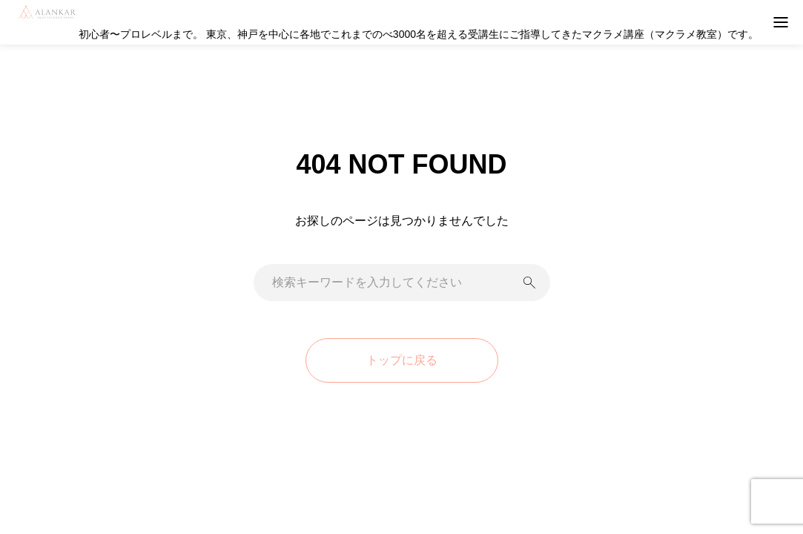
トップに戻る (401, 360)
